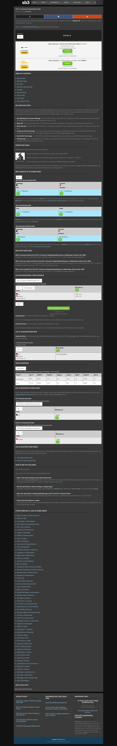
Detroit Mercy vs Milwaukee (25, 632)
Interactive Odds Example (24, 87)
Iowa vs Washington (23, 680)
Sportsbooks (56, 2)
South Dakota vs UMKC (24, 641)
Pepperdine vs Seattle (23, 666)
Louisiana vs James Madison (25, 561)
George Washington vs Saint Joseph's (28, 592)
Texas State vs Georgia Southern (26, 544)
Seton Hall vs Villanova (23, 527)
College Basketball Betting (30, 27)
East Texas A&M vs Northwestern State (28, 612)
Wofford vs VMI (21, 518)
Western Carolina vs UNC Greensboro (28, 515)
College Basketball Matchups (24, 689)
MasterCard (58, 489)
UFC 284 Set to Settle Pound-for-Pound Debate (27, 720)
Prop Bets (20, 90)
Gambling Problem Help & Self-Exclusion (88, 711)
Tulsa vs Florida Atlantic (24, 587)
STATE (20, 34)
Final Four (58, 394)
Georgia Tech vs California (25, 629)
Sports (45, 2)
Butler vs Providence (23, 589)
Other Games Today (23, 101)
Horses (68, 2)
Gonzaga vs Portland (23, 661)
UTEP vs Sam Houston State (25, 618)
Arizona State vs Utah (23, 655)
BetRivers (42, 199)
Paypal (96, 489)
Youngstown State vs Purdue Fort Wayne (29, 567)
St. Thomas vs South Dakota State (27, 604)
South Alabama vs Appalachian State (28, 524)
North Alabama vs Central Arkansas (27, 607)
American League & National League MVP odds (28, 701)
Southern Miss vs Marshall (25, 581)
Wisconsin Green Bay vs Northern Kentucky (30, 570)
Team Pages (20, 98)
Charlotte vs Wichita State (24, 615)
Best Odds (20, 84)
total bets (35, 221)
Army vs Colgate (22, 538)
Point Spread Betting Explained (56, 703)
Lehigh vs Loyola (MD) (23, 533)
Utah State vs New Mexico (24, 675)
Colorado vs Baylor (22, 635)
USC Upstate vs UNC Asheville (26, 521)
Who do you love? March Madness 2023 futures (28, 714)
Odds (36, 2)
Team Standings (21, 92)
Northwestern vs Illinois (24, 652)
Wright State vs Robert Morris (26, 555)
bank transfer (76, 489)
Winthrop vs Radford (23, 558)
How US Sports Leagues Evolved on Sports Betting (58, 714)
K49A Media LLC (78, 721)
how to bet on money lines (42, 246)
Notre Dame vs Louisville (24, 601)
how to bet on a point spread (57, 201)
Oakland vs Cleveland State (25, 535)
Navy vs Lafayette (22, 564)
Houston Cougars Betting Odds (26, 460)
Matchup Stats (21, 78)
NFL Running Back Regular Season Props (28, 708)
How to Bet (78, 2)
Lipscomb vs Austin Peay (24, 644)
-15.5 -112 (78, 296)
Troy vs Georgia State (23, 547)
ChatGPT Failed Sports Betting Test (28, 726)
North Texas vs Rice (23, 638)
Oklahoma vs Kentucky (24, 649)
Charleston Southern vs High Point (27, 550)
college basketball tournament (24, 394)
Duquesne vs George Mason (25, 575)
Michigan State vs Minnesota (25, 595)
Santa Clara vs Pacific (23, 658)
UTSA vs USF (20, 578)
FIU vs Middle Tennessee (24, 609)
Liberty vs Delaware (23, 541)
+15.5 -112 (78, 294)
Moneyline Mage (22, 81)
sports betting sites (32, 480)
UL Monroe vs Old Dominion (25, 530)
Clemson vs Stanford (23, 669)
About (89, 2)
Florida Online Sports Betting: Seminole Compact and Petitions (57, 708)
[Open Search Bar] (94, 2)
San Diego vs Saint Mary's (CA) (26, 672)
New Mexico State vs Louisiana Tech (28, 621)
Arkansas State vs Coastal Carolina (27, 572)
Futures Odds (21, 95)
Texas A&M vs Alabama (24, 598)
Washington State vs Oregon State (27, 678)
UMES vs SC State (22, 626)
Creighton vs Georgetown (24, 624)
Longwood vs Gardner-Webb (25, 552)
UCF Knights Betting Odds (24, 458)
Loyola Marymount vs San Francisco (28, 663)
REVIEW (24, 53)
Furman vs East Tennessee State (26, 584)
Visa (48, 489)
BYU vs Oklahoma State (24, 646)
